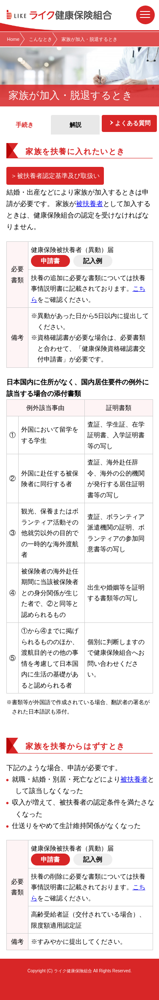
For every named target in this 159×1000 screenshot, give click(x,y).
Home (13, 39)
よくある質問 (133, 123)
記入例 (92, 260)
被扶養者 (89, 203)
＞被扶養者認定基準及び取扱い (55, 175)
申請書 (50, 260)
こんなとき (40, 39)
